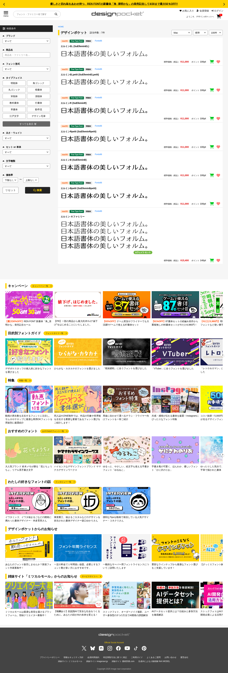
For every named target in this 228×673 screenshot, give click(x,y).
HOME (61, 27)
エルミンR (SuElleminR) (74, 103)
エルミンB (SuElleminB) (74, 159)
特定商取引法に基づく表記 (115, 657)
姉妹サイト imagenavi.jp (97, 661)
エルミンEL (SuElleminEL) (75, 46)
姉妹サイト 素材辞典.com (123, 661)
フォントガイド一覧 (54, 333)
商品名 (8, 50)
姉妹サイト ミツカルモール (70, 661)
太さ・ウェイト (12, 133)
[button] (4, 4)
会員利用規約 (93, 657)
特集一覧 (23, 380)
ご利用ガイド (137, 657)
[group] (29, 309)
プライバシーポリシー (50, 657)
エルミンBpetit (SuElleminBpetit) (78, 188)
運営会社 (184, 657)
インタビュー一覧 (63, 482)
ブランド (9, 36)
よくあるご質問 (154, 657)
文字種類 (9, 161)
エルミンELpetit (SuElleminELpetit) (80, 74)
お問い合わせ (170, 657)
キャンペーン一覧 (40, 286)
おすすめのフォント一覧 (53, 431)
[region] (140, 53)
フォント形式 (11, 64)
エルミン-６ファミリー (73, 216)
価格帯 (8, 175)
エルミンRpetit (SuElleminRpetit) (78, 131)
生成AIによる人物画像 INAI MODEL (154, 661)
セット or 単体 (12, 147)
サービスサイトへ (90, 576)
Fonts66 (98, 41)
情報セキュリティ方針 (73, 657)
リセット (10, 190)
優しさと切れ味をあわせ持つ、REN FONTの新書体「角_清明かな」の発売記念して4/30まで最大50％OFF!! (114, 3)
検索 (37, 190)
